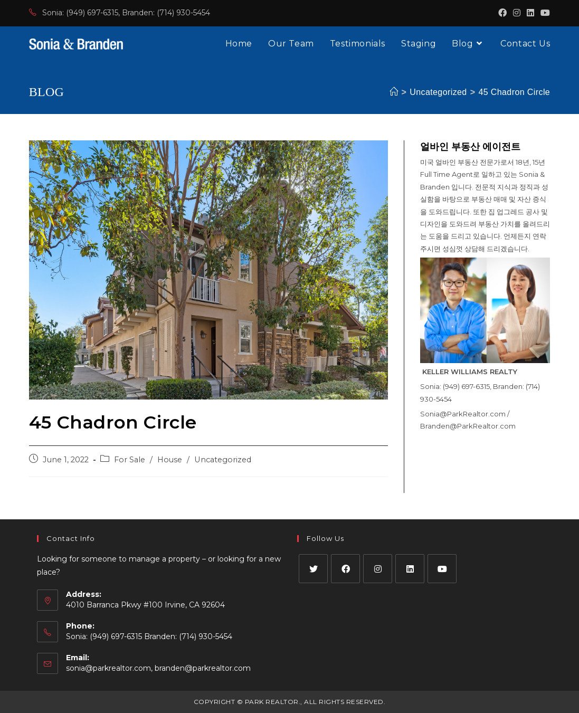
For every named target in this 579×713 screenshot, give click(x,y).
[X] (313, 568)
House (169, 459)
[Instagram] (377, 568)
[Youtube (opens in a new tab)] (543, 13)
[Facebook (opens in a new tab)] (502, 13)
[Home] (394, 92)
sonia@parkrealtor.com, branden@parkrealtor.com (158, 668)
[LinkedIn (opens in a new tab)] (530, 13)
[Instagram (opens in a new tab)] (517, 13)
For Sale (129, 459)
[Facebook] (345, 568)
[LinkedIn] (409, 568)
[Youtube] (442, 568)
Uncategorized (222, 459)
